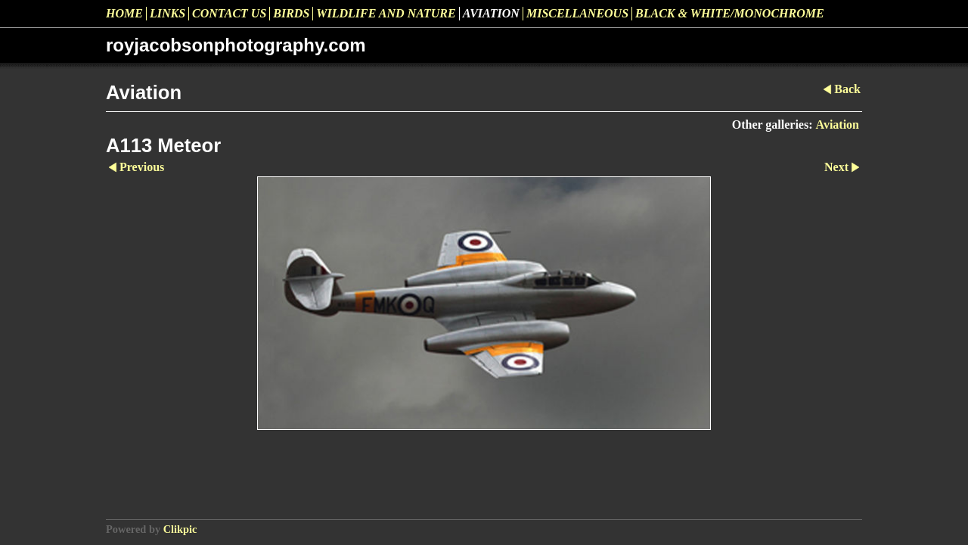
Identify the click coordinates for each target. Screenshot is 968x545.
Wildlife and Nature (385, 13)
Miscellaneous (577, 13)
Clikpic (180, 529)
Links (167, 13)
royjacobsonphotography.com (236, 45)
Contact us (229, 13)
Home (124, 13)
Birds (291, 13)
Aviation (491, 13)
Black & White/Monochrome (729, 13)
